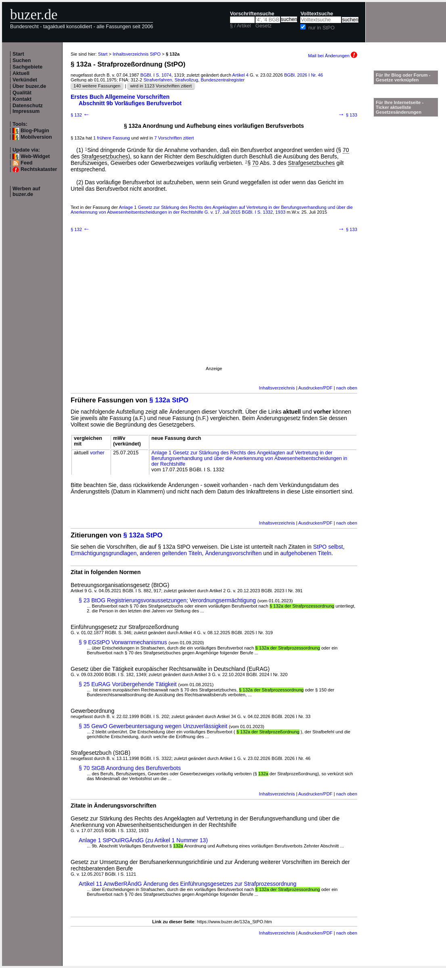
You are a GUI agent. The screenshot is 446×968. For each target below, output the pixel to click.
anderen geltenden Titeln (171, 553)
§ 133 (347, 114)
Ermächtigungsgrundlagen (103, 553)
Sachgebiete (27, 67)
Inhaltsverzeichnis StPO (137, 54)
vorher (97, 453)
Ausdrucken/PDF (315, 387)
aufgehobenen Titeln (305, 553)
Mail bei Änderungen (332, 55)
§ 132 (80, 114)
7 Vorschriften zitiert (174, 137)
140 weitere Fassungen (96, 85)
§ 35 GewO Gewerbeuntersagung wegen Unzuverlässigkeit (153, 726)
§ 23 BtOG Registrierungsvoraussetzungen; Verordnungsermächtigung (167, 600)
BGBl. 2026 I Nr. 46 (303, 75)
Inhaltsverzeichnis (277, 387)
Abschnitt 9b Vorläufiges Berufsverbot (130, 103)
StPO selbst (328, 546)
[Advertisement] (214, 309)
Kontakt (22, 99)
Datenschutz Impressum (28, 108)
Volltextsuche (316, 14)
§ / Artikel (240, 26)
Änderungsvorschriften (233, 553)
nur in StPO (321, 28)
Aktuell (21, 73)
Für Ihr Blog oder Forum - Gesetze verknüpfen (403, 77)
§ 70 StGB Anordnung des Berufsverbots (130, 768)
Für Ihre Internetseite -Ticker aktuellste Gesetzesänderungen (399, 107)
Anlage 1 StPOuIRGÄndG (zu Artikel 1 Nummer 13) (143, 840)
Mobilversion (36, 137)
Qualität (22, 93)
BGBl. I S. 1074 (156, 75)
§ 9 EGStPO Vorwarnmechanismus (123, 642)
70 (346, 150)
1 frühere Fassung (111, 137)
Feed (26, 163)
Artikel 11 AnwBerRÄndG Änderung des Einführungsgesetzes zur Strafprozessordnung (187, 884)
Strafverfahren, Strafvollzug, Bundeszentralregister (194, 79)
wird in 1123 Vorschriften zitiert (160, 85)
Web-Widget (35, 156)
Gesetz (263, 26)
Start (18, 54)
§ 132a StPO (168, 400)
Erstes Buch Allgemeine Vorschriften (120, 97)
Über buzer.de (29, 86)
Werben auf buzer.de (26, 191)
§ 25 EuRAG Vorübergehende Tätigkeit (128, 684)
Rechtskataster (39, 169)
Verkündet (25, 80)
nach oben (346, 387)
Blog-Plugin (35, 130)
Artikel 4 (240, 75)
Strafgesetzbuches (104, 156)
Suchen (22, 60)
